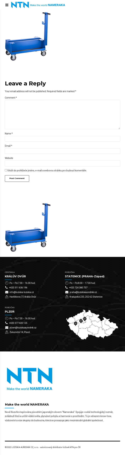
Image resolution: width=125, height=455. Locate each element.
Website (9, 158)
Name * (9, 133)
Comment (11, 97)
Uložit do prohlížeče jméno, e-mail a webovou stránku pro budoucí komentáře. (47, 170)
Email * (8, 146)
